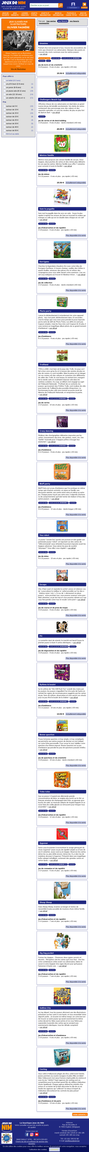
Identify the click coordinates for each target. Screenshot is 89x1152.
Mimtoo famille (47, 155)
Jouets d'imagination (45, 14)
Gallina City (45, 1008)
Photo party (45, 311)
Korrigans (44, 261)
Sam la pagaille (47, 209)
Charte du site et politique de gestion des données (32, 1142)
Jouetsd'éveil (34, 14)
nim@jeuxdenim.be (72, 1141)
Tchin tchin (45, 791)
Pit (41, 636)
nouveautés (44, 23)
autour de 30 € (12, 123)
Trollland (44, 364)
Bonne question (47, 734)
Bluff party (45, 484)
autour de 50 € (12, 130)
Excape (43, 584)
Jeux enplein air (83, 14)
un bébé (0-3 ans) (13, 80)
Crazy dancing (46, 431)
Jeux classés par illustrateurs (18, 23)
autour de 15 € (12, 113)
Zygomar (44, 843)
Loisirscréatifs (25, 14)
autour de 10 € (12, 110)
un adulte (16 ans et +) (15, 98)
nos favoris (62, 21)
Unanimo (44, 43)
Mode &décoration (58, 14)
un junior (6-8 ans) (13, 87)
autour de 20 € (12, 116)
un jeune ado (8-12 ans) (16, 91)
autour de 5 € (11, 106)
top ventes (51, 21)
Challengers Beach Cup (50, 99)
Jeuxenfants (15, 14)
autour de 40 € (12, 127)
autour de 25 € (12, 120)
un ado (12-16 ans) (14, 94)
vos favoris (74, 21)
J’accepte (54, 1149)
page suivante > (80, 1114)
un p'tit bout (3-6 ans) (15, 84)
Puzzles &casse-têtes (71, 14)
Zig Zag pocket (47, 953)
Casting (43, 1069)
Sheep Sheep (46, 902)
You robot (44, 535)
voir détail (43, 54)
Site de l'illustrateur (18, 69)
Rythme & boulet (48, 684)
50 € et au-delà (12, 134)
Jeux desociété (5, 14)
